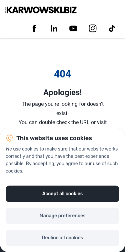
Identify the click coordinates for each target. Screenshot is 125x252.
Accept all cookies (62, 194)
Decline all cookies (62, 238)
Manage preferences (62, 216)
